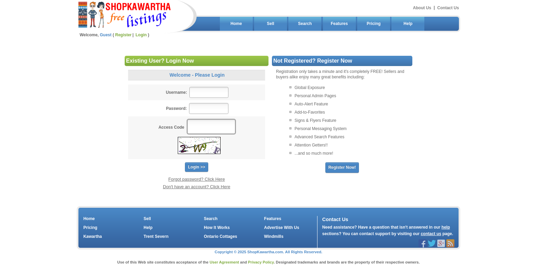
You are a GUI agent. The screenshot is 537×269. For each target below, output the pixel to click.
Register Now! (342, 167)
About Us (422, 7)
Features (339, 23)
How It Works (217, 227)
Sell (270, 23)
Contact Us (448, 7)
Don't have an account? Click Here (196, 186)
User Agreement (224, 262)
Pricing (374, 23)
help (445, 227)
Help (407, 23)
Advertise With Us (281, 227)
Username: (176, 92)
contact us (431, 233)
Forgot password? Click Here (196, 179)
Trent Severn (155, 236)
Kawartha (92, 236)
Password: (176, 108)
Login (141, 35)
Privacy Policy (261, 262)
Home (236, 23)
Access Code (171, 127)
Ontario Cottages (220, 236)
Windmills (274, 236)
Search (305, 23)
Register (123, 35)
